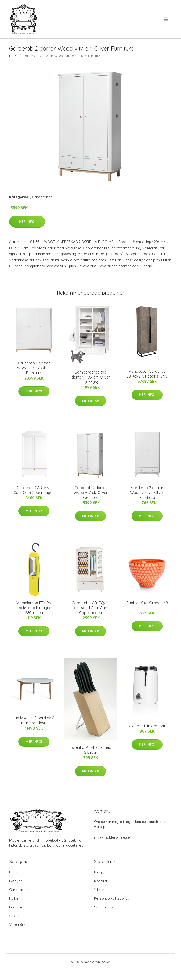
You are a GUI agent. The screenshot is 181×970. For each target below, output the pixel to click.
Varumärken (19, 924)
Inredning (16, 907)
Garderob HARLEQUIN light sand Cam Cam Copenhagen (91, 607)
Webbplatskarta (107, 907)
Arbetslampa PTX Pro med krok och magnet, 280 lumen (33, 607)
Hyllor (14, 898)
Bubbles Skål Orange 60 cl (147, 605)
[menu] (166, 19)
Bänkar (15, 872)
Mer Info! (27, 221)
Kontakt (100, 881)
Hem (13, 56)
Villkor (99, 889)
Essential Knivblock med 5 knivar (90, 750)
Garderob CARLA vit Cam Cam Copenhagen (33, 490)
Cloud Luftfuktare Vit (147, 726)
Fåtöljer (15, 881)
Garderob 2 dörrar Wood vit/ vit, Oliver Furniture (147, 492)
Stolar (14, 916)
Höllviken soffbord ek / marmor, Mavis (34, 720)
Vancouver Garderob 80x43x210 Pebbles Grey (147, 374)
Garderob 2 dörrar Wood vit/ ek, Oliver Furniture (90, 492)
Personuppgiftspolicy (111, 898)
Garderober (42, 197)
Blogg (99, 872)
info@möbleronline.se (112, 837)
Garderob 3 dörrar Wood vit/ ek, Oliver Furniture (34, 368)
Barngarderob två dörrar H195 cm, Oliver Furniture (90, 377)
